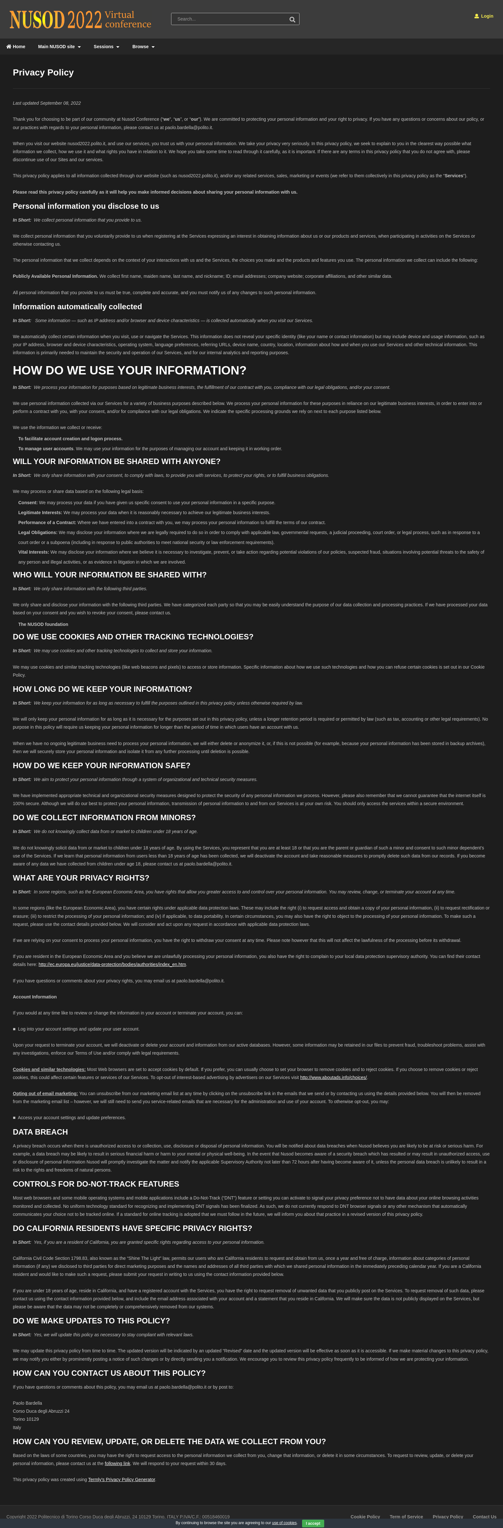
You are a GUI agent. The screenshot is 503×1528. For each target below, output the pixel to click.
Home (15, 46)
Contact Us (485, 1516)
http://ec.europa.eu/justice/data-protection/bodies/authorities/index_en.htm (112, 964)
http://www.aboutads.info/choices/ (333, 1077)
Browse (143, 46)
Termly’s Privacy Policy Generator (121, 1479)
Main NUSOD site (59, 46)
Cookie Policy (365, 1516)
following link (117, 1463)
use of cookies (284, 1523)
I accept (313, 1523)
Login (483, 16)
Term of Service (406, 1516)
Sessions (106, 46)
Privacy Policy (448, 1516)
